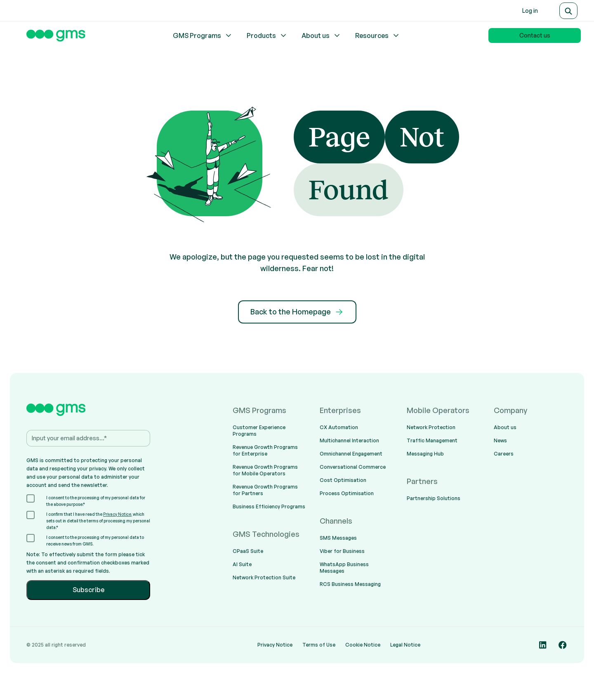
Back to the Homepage (297, 312)
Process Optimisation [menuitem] (347, 493)
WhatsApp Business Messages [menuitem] (344, 567)
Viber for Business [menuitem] (342, 551)
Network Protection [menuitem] (431, 427)
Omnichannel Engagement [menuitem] (351, 454)
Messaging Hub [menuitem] (425, 454)
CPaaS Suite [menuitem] (248, 551)
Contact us (534, 35)
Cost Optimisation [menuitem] (343, 480)
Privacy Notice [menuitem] (274, 645)
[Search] (568, 10)
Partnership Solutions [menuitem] (433, 498)
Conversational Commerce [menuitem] (353, 467)
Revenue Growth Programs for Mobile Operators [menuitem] (265, 470)
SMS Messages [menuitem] (338, 538)
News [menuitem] (500, 440)
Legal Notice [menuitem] (405, 645)
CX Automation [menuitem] (339, 427)
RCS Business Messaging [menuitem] (350, 584)
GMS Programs (203, 35)
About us (321, 35)
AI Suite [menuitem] (242, 564)
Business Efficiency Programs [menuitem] (269, 506)
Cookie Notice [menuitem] (362, 645)
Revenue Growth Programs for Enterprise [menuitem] (265, 450)
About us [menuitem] (505, 427)
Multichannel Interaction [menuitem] (349, 440)
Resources (377, 35)
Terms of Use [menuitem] (318, 645)
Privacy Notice (117, 514)
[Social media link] (543, 645)
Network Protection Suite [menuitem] (264, 577)
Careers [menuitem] (504, 454)
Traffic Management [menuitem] (432, 440)
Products (267, 35)
